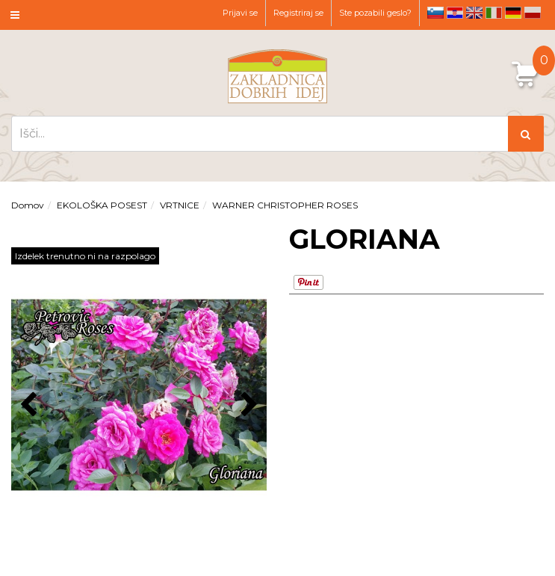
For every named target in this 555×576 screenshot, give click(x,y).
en (474, 13)
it (494, 13)
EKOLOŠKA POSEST (102, 205)
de (513, 13)
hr (455, 13)
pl (532, 13)
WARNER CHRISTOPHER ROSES (285, 205)
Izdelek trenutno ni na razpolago (85, 255)
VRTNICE (179, 205)
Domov (27, 205)
